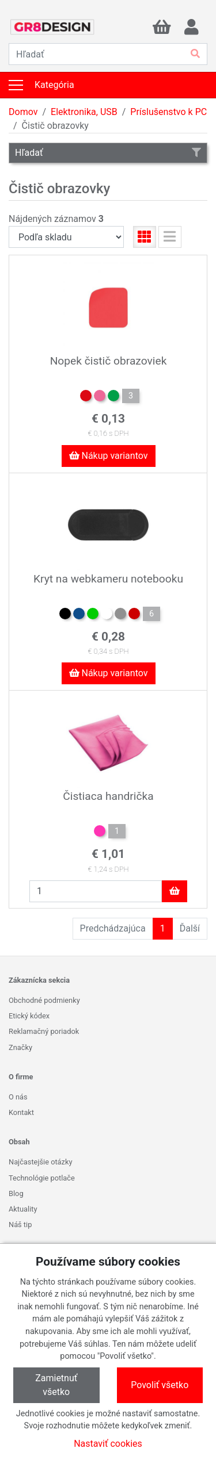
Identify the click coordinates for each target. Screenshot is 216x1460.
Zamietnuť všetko (56, 1385)
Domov (23, 111)
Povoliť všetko (159, 1384)
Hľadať (108, 152)
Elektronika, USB (84, 111)
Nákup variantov (108, 455)
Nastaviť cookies (108, 1443)
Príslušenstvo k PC (168, 111)
